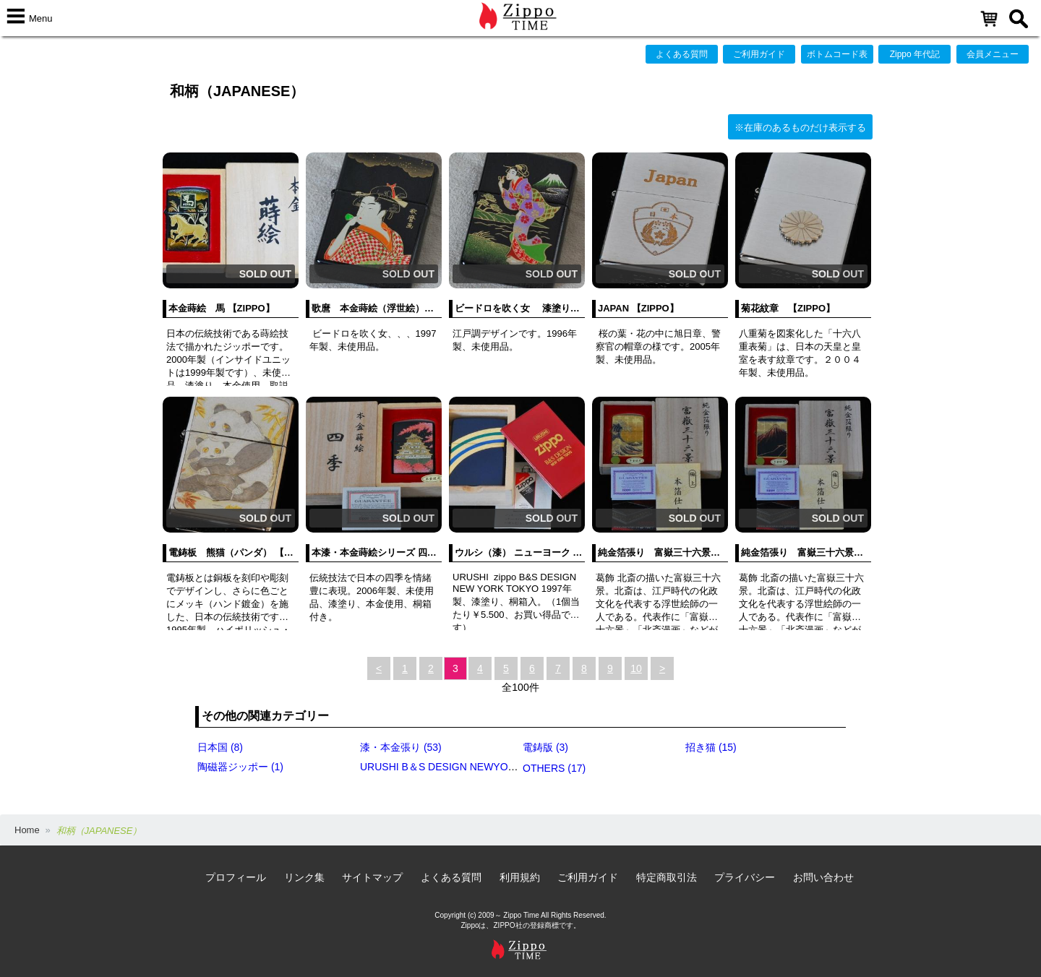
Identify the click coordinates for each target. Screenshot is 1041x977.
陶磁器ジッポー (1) (240, 766)
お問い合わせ (823, 877)
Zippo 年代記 (915, 54)
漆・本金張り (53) (401, 747)
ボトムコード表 (837, 54)
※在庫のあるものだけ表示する (800, 127)
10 (636, 668)
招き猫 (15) (711, 747)
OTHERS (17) (554, 768)
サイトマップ (372, 877)
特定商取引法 (666, 877)
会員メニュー (993, 54)
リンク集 (304, 877)
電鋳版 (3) (545, 747)
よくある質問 (682, 54)
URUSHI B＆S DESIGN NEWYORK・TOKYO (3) (471, 766)
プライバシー (744, 877)
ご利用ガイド (759, 54)
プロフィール (235, 877)
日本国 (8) (220, 747)
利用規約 (520, 877)
